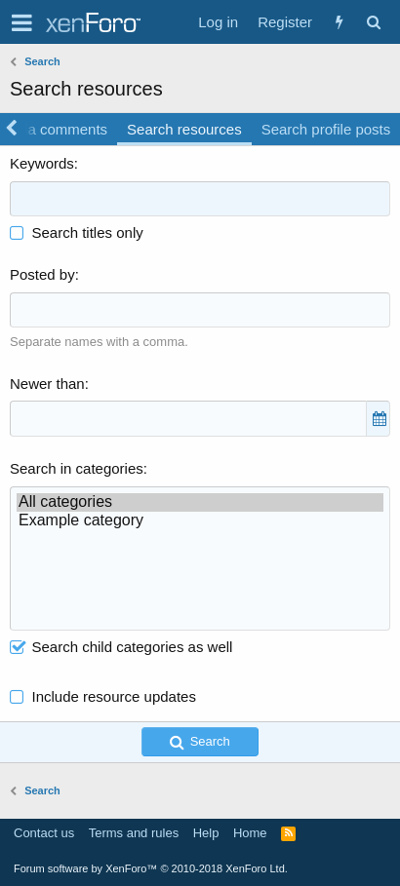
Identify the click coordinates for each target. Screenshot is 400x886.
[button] (22, 22)
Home (250, 833)
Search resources (184, 129)
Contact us (44, 833)
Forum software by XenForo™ (151, 868)
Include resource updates (114, 696)
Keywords (42, 163)
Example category (200, 521)
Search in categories (76, 468)
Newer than (47, 383)
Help (206, 833)
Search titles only (76, 232)
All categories (200, 502)
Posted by (42, 274)
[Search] (373, 22)
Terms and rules (134, 833)
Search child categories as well (121, 646)
